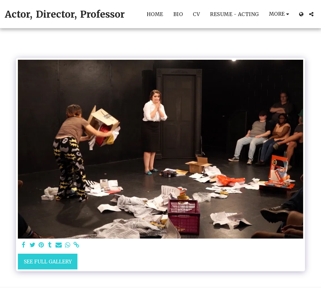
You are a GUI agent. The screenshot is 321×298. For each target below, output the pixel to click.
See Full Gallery (48, 261)
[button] (311, 14)
